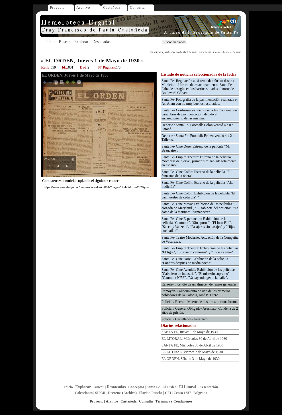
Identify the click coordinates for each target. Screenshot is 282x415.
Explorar (81, 42)
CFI (168, 393)
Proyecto (57, 7)
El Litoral (187, 387)
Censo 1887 (182, 393)
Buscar (64, 42)
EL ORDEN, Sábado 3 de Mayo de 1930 (190, 359)
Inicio (50, 42)
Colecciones (84, 393)
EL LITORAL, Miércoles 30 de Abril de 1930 (194, 338)
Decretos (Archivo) (122, 393)
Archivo (83, 7)
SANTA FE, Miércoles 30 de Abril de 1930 (192, 345)
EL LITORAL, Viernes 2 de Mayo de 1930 (192, 352)
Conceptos (136, 387)
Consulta (137, 7)
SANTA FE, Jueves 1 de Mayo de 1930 (220, 52)
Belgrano (200, 393)
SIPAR (100, 393)
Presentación (208, 387)
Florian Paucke (150, 393)
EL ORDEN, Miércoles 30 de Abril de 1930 (173, 52)
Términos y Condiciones (173, 401)
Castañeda (111, 7)
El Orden (169, 387)
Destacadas (101, 42)
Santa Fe (153, 387)
